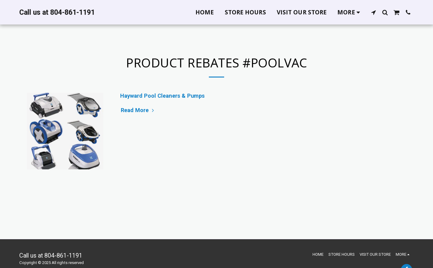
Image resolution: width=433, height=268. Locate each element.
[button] (373, 12)
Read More (138, 110)
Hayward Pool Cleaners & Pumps (162, 95)
